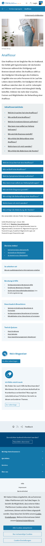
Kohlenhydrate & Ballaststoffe (18, 250)
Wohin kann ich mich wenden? (20, 146)
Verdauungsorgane (15, 9)
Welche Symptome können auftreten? (23, 121)
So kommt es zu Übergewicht (18, 255)
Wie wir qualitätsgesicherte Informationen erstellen (22, 270)
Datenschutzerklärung (25, 520)
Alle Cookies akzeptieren (22, 528)
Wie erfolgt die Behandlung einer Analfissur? (22, 196)
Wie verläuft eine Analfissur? (19, 117)
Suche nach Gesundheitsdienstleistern (21, 291)
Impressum (23, 487)
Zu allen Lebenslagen (11, 361)
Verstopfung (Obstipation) (17, 253)
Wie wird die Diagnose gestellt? (20, 134)
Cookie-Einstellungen (22, 540)
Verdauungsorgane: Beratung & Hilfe (20, 285)
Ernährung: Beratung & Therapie (19, 288)
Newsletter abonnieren (22, 442)
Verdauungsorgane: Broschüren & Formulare (23, 313)
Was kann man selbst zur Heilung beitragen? (22, 183)
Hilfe (22, 484)
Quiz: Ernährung (13, 331)
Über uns (22, 472)
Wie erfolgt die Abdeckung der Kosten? (23, 151)
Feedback (29, 427)
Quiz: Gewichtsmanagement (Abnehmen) (22, 337)
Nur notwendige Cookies (22, 534)
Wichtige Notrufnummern (22, 452)
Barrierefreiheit (22, 491)
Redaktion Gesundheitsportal (20, 224)
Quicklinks (22, 458)
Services (22, 465)
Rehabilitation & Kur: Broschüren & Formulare (23, 316)
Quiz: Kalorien (12, 334)
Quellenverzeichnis (35, 216)
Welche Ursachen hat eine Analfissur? (23, 112)
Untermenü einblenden (34, 15)
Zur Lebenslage (12, 404)
